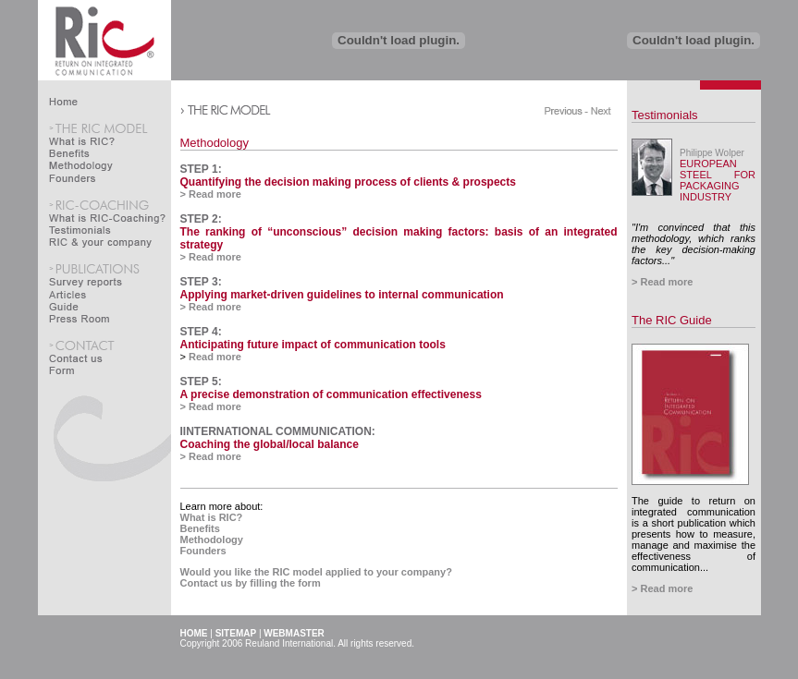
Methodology (211, 539)
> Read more (210, 194)
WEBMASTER (294, 633)
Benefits (200, 528)
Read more (213, 356)
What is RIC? (211, 517)
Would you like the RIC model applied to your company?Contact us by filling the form (316, 577)
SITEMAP (235, 633)
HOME (194, 633)
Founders (203, 550)
